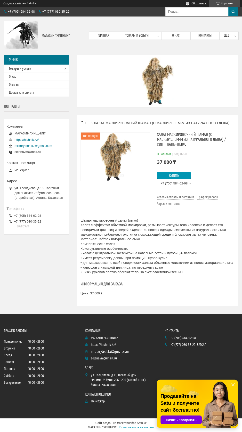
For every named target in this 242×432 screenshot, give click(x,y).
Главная (103, 36)
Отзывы (14, 85)
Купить (174, 176)
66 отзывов (199, 3)
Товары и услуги (137, 36)
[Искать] (233, 11)
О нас (176, 36)
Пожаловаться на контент (136, 427)
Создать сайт (12, 3)
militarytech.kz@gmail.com (33, 146)
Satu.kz (141, 423)
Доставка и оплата (21, 93)
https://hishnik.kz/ (27, 139)
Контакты (205, 36)
